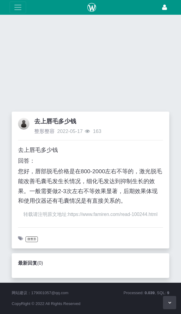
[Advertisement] (90, 65)
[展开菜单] (18, 7)
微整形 (31, 239)
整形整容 (44, 131)
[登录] (164, 7)
